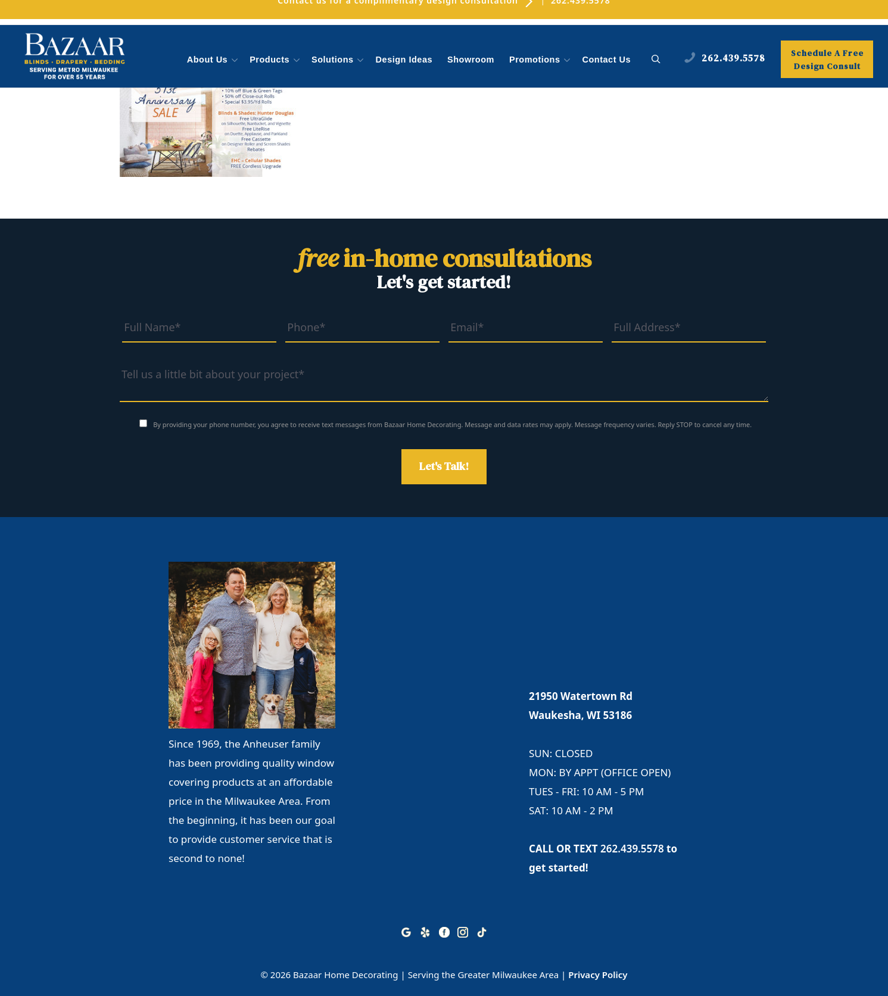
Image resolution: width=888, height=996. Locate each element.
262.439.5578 (632, 848)
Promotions (541, 60)
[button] (656, 59)
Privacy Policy (597, 975)
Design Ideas (404, 59)
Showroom (470, 59)
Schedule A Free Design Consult (827, 59)
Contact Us (606, 59)
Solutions (338, 60)
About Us (213, 60)
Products (276, 60)
